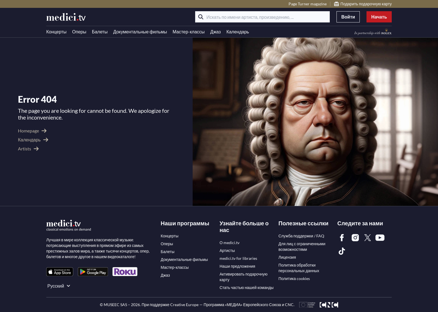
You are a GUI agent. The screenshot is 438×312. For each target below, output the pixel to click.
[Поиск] (200, 16)
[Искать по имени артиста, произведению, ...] (262, 16)
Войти (348, 16)
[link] (59, 271)
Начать (379, 16)
